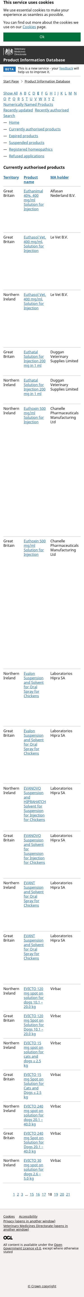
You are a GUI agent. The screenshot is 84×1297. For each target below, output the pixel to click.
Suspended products (26, 142)
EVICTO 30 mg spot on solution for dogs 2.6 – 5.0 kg (34, 1169)
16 (38, 1194)
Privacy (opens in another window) (29, 1221)
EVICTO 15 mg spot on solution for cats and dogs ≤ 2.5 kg (34, 1054)
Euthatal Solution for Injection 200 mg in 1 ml (34, 359)
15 (32, 1194)
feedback (66, 68)
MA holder (59, 177)
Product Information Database (34, 60)
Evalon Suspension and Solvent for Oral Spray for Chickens (34, 684)
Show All (10, 93)
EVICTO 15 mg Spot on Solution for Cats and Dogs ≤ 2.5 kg (34, 1085)
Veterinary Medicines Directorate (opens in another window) (35, 1228)
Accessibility (28, 1216)
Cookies (29, 26)
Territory (11, 177)
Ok (42, 36)
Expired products (23, 136)
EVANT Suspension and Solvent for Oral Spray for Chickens (34, 894)
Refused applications (26, 156)
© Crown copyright (42, 1286)
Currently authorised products (35, 129)
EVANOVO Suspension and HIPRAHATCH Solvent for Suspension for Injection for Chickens (35, 804)
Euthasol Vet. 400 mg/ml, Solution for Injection (35, 244)
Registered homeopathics (31, 149)
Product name (31, 179)
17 (44, 1194)
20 (62, 1194)
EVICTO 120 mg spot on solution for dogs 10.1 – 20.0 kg (34, 997)
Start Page (11, 81)
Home (14, 122)
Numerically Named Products (28, 104)
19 (56, 1194)
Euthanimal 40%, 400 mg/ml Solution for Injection (34, 200)
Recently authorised (52, 110)
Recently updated (18, 110)
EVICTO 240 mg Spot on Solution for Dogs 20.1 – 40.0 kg (34, 1142)
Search (9, 115)
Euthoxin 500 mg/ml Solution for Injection (35, 415)
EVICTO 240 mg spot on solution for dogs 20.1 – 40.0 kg (34, 1115)
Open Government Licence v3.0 (32, 1246)
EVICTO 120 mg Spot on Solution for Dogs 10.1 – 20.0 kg (34, 1024)
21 (68, 1194)
